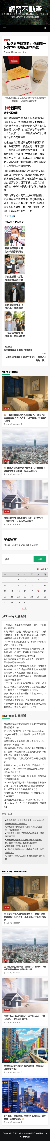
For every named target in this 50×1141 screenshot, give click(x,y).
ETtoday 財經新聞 (15, 715)
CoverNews (38, 1133)
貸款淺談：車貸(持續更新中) (19, 846)
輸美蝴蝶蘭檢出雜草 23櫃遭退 (25, 348)
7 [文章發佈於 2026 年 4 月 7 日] (11, 585)
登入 (19, 545)
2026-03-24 (16, 1122)
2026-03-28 (16, 474)
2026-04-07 (16, 424)
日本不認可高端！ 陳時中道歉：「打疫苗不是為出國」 (25, 357)
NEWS (7, 40)
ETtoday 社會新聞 (15, 616)
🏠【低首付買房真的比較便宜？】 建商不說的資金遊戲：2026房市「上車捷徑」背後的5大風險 (25, 417)
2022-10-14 (17, 52)
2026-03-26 (16, 524)
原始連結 (9, 216)
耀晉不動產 (25, 9)
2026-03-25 (16, 1072)
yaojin (8, 52)
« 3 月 (24, 608)
